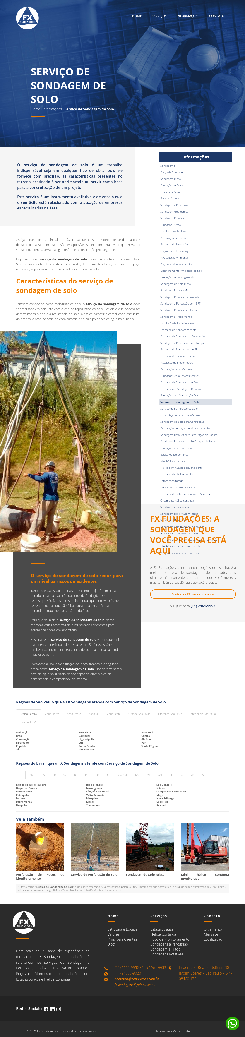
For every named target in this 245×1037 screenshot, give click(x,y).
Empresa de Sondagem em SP (179, 349)
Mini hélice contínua (172, 461)
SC (65, 775)
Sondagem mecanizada (174, 507)
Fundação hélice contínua (176, 448)
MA (192, 775)
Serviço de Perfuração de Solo (179, 408)
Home (137, 16)
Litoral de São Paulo (170, 714)
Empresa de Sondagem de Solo (179, 382)
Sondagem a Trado (165, 949)
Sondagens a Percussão (169, 944)
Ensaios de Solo (170, 192)
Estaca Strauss (161, 929)
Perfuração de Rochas (173, 238)
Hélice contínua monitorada (177, 487)
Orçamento (213, 929)
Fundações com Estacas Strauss (180, 376)
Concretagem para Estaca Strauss (181, 415)
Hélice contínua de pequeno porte (181, 468)
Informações (188, 16)
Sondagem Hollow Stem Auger (179, 514)
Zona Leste (114, 714)
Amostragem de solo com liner (179, 533)
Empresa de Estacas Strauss (177, 356)
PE (86, 775)
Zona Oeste (74, 714)
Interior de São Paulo (203, 714)
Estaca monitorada (171, 481)
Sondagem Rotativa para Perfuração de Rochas (189, 435)
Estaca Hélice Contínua (174, 454)
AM (160, 775)
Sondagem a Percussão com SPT (180, 303)
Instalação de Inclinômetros (177, 323)
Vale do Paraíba (29, 722)
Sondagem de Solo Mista (175, 284)
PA (181, 775)
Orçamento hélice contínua (177, 500)
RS (75, 775)
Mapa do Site (181, 1031)
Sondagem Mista (170, 179)
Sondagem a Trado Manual (176, 317)
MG (32, 775)
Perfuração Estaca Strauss (176, 369)
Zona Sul (94, 714)
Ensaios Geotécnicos (173, 231)
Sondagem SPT (169, 166)
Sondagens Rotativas (166, 954)
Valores (113, 934)
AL (203, 775)
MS (137, 775)
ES (43, 775)
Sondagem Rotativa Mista (175, 290)
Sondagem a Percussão (174, 205)
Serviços (159, 16)
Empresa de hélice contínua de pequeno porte (189, 540)
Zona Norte (52, 714)
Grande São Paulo (139, 714)
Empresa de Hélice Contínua (177, 474)
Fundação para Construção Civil (179, 395)
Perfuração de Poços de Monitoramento (185, 428)
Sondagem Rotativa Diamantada (179, 297)
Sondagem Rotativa (172, 218)
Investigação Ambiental (174, 257)
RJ (21, 775)
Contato (216, 16)
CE (108, 775)
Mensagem (212, 934)
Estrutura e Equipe (122, 929)
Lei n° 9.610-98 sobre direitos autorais (100, 890)
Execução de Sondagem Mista (178, 277)
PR (54, 775)
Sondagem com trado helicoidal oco (182, 527)
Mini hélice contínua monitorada (180, 546)
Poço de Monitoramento (169, 939)
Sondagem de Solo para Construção (182, 422)
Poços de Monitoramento (176, 264)
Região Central (28, 714)
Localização (213, 939)
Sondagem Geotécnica (174, 212)
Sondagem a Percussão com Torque (182, 343)
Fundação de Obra (171, 185)
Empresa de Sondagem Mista (178, 330)
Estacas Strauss (170, 198)
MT (148, 775)
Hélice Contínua (163, 934)
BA (97, 775)
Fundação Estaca (170, 225)
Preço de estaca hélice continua (179, 553)
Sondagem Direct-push (174, 520)
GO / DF (122, 775)
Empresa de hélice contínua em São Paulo (186, 494)
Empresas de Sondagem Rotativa (180, 389)
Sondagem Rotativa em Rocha (178, 310)
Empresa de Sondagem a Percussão (182, 336)
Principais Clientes (122, 939)
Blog (111, 944)
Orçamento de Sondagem (176, 251)
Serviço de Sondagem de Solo (179, 402)
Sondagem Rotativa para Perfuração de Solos (188, 441)
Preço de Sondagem (172, 172)
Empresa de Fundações (174, 244)
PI (171, 775)
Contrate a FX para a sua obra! (193, 594)
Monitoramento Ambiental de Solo (181, 271)
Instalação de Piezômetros (176, 363)
